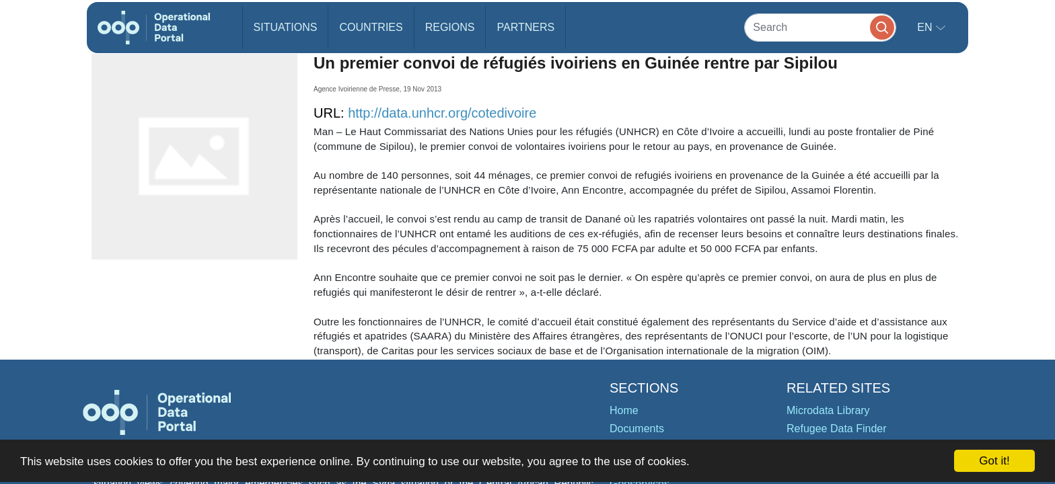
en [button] (926, 27)
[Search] (820, 27)
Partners (525, 27)
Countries (370, 27)
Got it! (994, 460)
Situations (286, 27)
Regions (450, 27)
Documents (637, 428)
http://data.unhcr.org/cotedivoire (442, 113)
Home (624, 410)
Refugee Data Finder (837, 428)
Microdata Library (828, 410)
